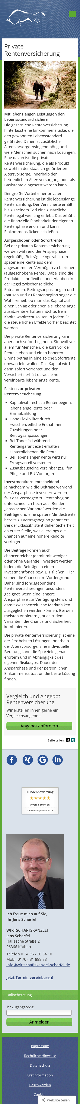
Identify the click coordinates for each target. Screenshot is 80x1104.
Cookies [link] (40, 1094)
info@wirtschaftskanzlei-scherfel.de (38, 964)
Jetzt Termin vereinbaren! (29, 977)
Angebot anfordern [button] (39, 726)
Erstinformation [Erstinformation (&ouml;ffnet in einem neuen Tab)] (40, 1075)
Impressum (40, 1046)
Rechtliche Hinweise (40, 1055)
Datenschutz (40, 1065)
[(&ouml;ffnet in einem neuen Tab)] (11, 763)
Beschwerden (40, 1085)
